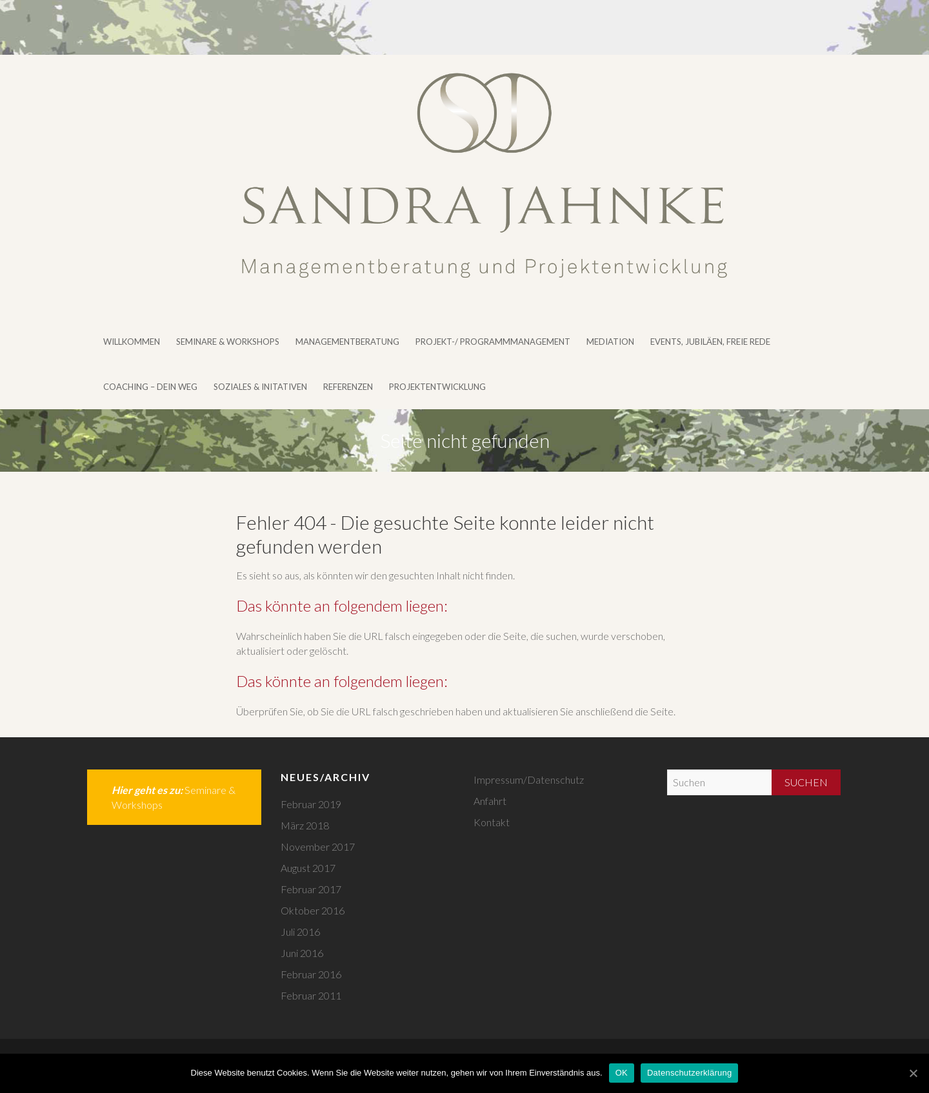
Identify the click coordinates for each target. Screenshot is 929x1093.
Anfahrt (490, 801)
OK (621, 1073)
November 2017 (318, 846)
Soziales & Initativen (260, 387)
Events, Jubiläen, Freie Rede (710, 341)
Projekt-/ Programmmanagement (492, 341)
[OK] (912, 1073)
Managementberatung (347, 341)
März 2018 (305, 825)
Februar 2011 (311, 995)
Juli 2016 (300, 931)
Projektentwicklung (437, 387)
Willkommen (131, 341)
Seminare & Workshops (227, 341)
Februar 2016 (311, 974)
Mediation (610, 341)
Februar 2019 (311, 804)
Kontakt (492, 822)
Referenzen (348, 387)
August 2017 (308, 868)
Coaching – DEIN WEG (150, 387)
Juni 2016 (302, 953)
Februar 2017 (311, 889)
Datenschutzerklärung (689, 1073)
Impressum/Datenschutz (529, 779)
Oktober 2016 (313, 910)
